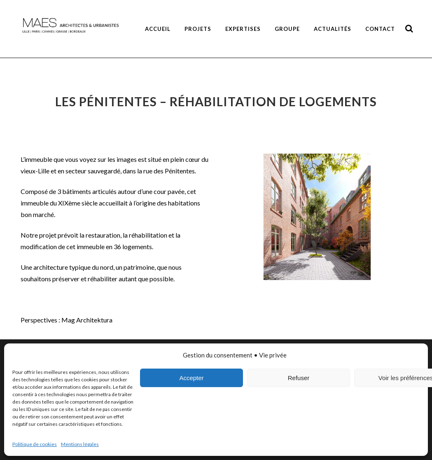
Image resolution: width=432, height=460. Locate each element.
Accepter (191, 377)
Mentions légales (80, 444)
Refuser (299, 377)
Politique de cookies (34, 444)
